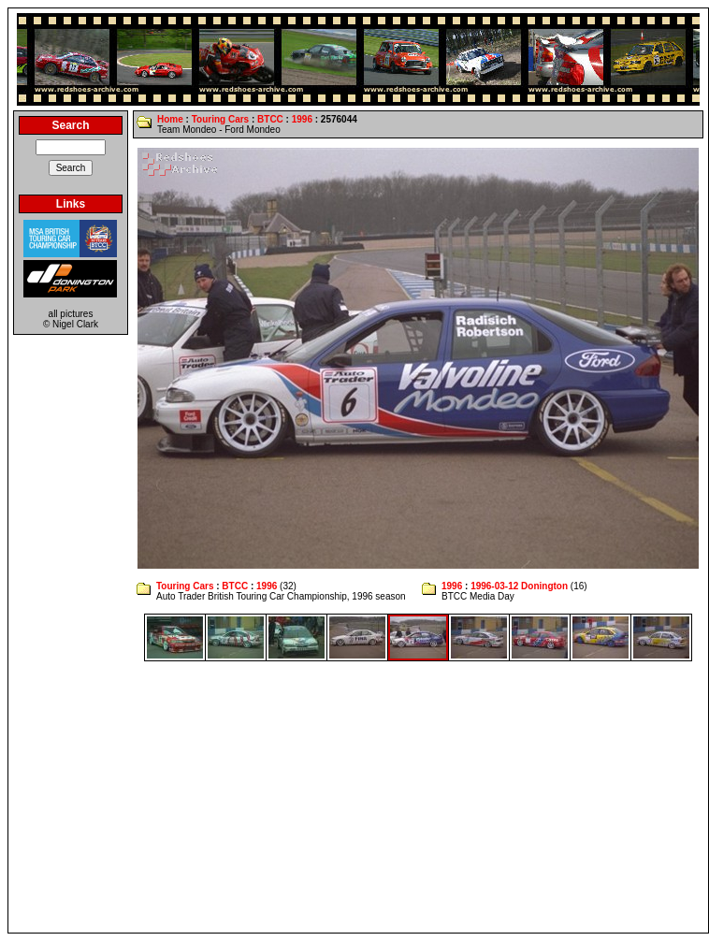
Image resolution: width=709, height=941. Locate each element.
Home (170, 119)
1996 (302, 119)
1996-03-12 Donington (519, 586)
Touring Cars (220, 119)
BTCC (270, 119)
